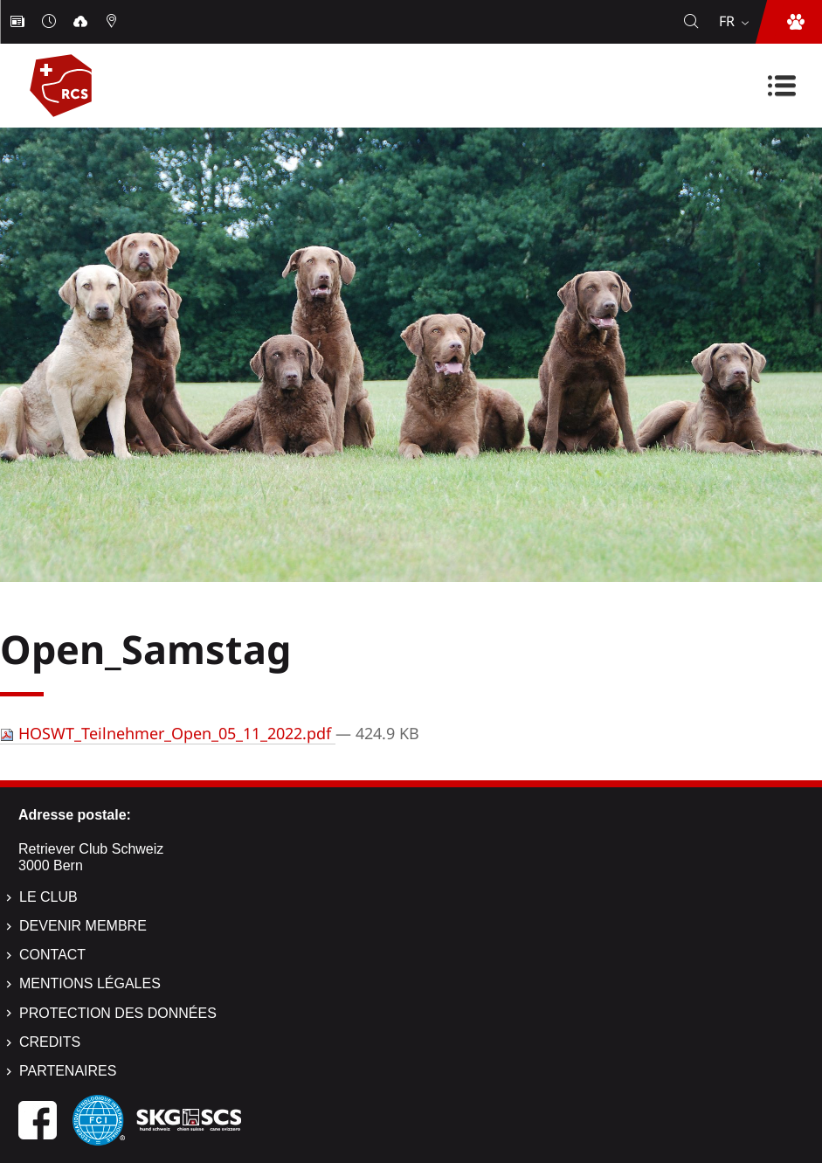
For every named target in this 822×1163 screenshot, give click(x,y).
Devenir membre (83, 925)
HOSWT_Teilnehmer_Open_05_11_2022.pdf (167, 733)
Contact (52, 954)
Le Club (48, 897)
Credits (49, 1042)
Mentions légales (90, 983)
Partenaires (67, 1070)
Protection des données (118, 1013)
